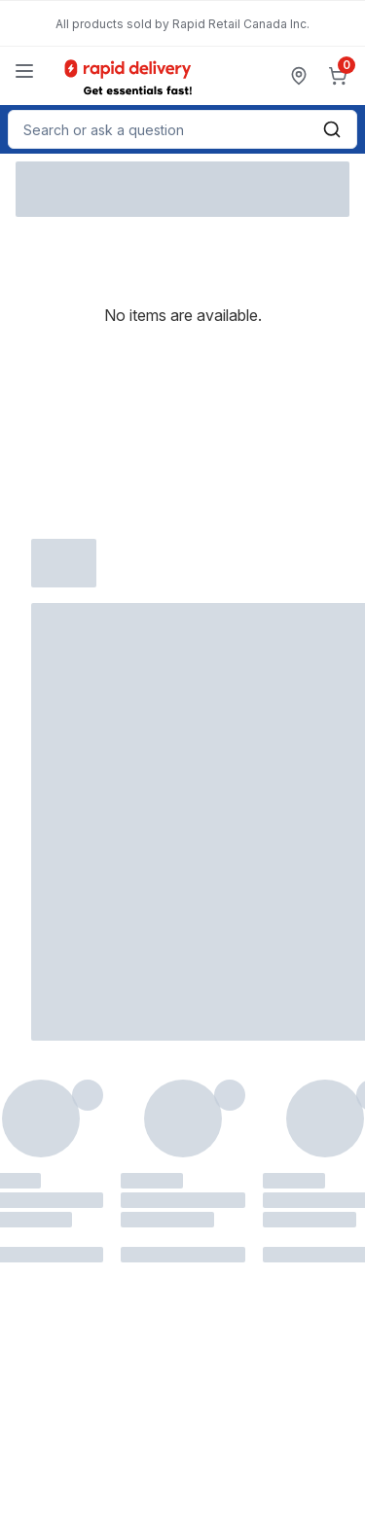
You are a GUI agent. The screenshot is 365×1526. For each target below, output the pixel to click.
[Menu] (24, 71)
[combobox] (182, 129)
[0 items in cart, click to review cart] (341, 76)
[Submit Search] (332, 129)
